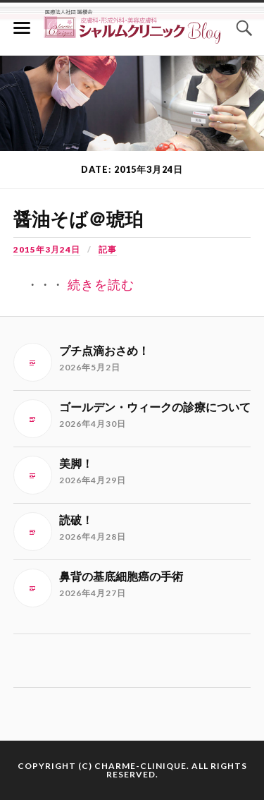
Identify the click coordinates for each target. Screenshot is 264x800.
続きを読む (101, 285)
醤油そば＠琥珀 (78, 219)
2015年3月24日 (46, 249)
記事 (108, 249)
